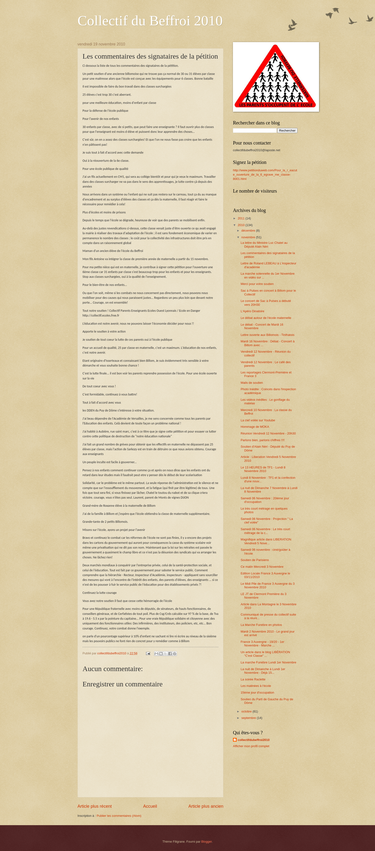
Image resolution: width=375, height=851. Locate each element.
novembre (248, 237)
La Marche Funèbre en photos (261, 625)
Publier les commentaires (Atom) (119, 816)
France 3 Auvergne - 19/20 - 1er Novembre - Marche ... (262, 643)
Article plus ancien (205, 806)
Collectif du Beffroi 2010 (150, 20)
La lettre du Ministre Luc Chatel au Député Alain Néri (264, 244)
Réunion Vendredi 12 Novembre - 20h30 (268, 433)
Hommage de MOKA (255, 426)
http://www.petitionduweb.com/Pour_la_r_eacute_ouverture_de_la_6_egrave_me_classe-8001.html (265, 174)
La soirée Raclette (253, 679)
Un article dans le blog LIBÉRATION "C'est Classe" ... (265, 653)
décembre (248, 230)
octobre (247, 711)
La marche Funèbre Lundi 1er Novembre (268, 662)
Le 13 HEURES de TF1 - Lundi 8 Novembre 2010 (263, 469)
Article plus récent (94, 806)
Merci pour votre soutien (257, 284)
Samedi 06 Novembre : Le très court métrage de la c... (265, 530)
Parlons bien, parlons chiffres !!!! (263, 440)
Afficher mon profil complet (251, 746)
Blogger (206, 841)
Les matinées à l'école (256, 686)
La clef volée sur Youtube (258, 420)
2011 (241, 218)
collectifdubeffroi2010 (254, 740)
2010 (241, 225)
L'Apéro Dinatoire (252, 311)
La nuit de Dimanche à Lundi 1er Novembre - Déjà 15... (263, 670)
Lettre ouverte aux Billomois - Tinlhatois (267, 335)
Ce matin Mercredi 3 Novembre (262, 566)
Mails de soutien (252, 382)
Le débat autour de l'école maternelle (266, 318)
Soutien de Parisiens (255, 560)
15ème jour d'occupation (257, 692)
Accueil (150, 806)
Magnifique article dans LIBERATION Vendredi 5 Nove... (266, 541)
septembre (249, 718)
